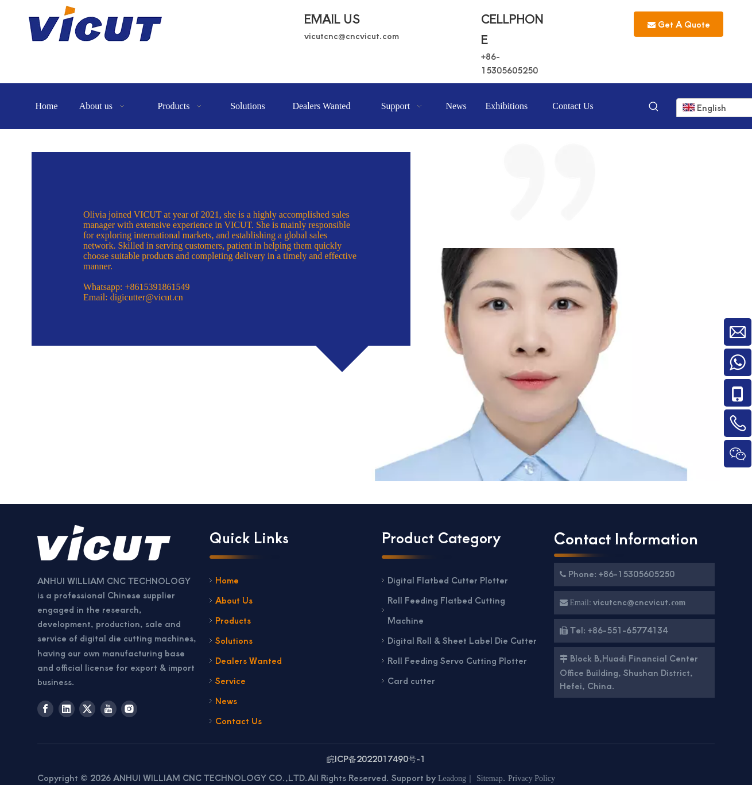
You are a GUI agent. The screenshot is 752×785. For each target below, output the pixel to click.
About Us (234, 600)
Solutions (234, 640)
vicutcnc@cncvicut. (632, 602)
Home (227, 580)
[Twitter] (87, 709)
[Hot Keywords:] (654, 107)
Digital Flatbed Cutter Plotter (447, 580)
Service (230, 680)
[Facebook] (45, 709)
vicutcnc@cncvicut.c (345, 35)
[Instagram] (129, 709)
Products (233, 620)
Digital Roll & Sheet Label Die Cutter (462, 640)
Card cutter (411, 680)
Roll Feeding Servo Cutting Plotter (458, 660)
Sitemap (489, 778)
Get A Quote (679, 24)
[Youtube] (108, 709)
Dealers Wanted (248, 660)
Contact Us (238, 720)
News (226, 700)
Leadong (452, 778)
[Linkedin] (67, 709)
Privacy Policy (531, 778)
